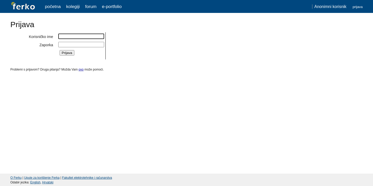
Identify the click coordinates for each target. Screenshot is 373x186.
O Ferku (15, 178)
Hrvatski (47, 182)
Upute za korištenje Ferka (42, 178)
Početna (53, 6)
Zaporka (46, 45)
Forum (91, 6)
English (35, 182)
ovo (80, 69)
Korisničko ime (41, 37)
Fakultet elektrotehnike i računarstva (87, 178)
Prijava (358, 7)
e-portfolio (111, 6)
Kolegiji (73, 6)
